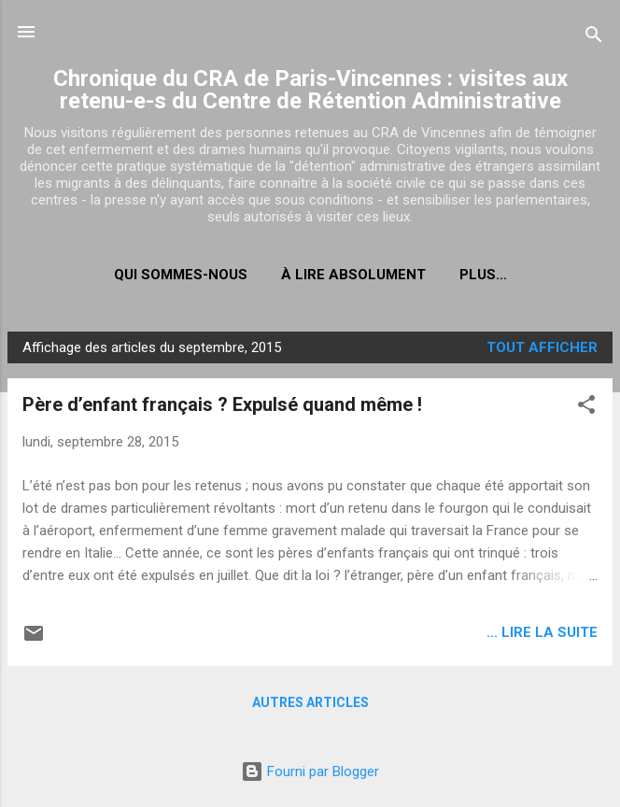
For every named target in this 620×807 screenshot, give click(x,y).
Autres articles (310, 702)
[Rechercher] (594, 37)
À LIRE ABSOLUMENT (353, 274)
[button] (586, 407)
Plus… (483, 274)
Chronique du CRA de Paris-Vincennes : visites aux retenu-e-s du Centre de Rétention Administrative (310, 89)
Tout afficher (542, 347)
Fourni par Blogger (310, 771)
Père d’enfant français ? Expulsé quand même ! (222, 404)
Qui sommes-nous (180, 274)
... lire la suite (542, 632)
